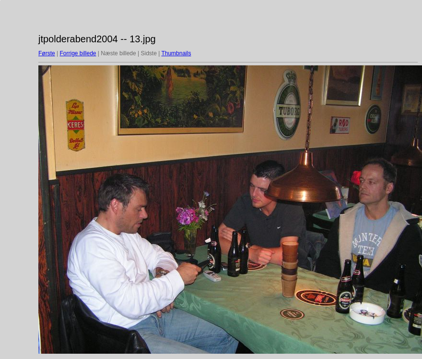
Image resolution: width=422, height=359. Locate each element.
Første (46, 53)
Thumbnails (176, 53)
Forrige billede (77, 53)
